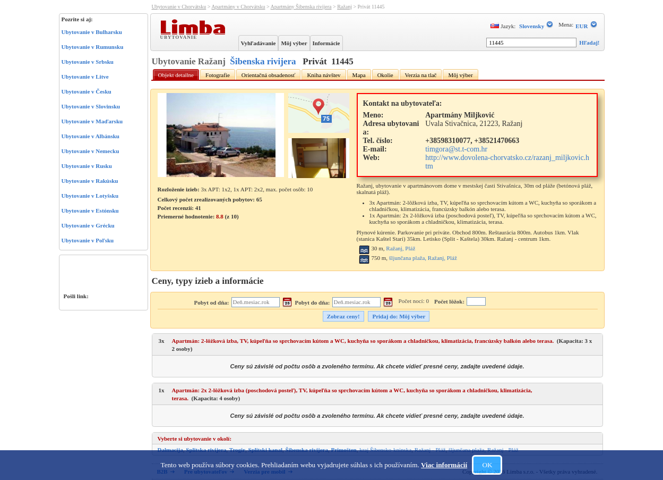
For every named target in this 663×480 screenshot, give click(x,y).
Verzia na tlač (421, 75)
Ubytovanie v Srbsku (88, 61)
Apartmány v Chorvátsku (238, 7)
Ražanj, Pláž (400, 248)
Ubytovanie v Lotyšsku (90, 195)
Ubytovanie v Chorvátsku (179, 7)
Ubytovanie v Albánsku (90, 136)
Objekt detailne (176, 75)
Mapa (359, 75)
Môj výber (294, 43)
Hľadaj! (589, 42)
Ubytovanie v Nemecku (90, 151)
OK (487, 465)
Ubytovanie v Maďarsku (92, 121)
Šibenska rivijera (263, 61)
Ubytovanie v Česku (86, 91)
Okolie (385, 75)
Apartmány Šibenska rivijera (301, 7)
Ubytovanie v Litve (85, 76)
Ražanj (344, 7)
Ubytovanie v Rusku (87, 166)
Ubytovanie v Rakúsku (90, 181)
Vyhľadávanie (258, 43)
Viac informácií (444, 465)
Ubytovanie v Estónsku (90, 210)
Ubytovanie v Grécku (88, 225)
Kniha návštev (323, 75)
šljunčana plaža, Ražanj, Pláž (423, 258)
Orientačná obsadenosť (269, 75)
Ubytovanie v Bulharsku (92, 32)
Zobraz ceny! (343, 316)
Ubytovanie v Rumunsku (93, 47)
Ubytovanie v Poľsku (88, 240)
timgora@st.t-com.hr (456, 149)
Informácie (326, 43)
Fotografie (217, 75)
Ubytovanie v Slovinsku (91, 106)
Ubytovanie (180, 37)
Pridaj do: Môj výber (398, 316)
